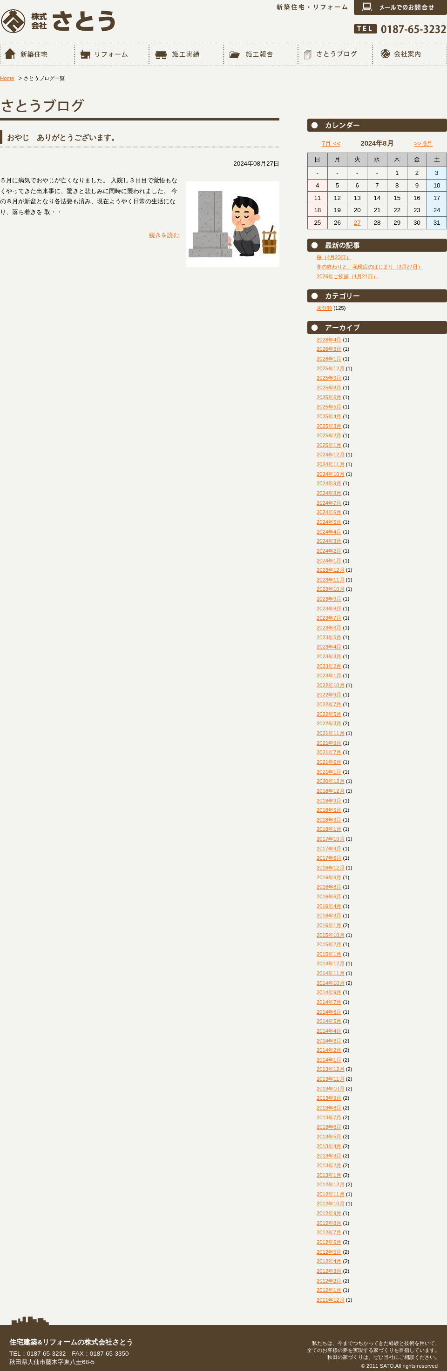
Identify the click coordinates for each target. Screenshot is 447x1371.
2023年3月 (329, 656)
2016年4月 (329, 906)
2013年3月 (329, 1155)
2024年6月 (329, 512)
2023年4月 (329, 646)
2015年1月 (329, 954)
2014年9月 (329, 992)
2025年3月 (329, 426)
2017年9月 (329, 848)
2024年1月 (329, 560)
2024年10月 (331, 474)
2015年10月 (331, 935)
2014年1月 (329, 1060)
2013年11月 (331, 1079)
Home (7, 78)
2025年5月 (329, 406)
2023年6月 (329, 627)
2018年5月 (329, 810)
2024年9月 (329, 483)
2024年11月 (331, 464)
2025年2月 (329, 435)
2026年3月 (329, 349)
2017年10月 (331, 839)
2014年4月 (329, 1031)
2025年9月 (329, 378)
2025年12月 (331, 368)
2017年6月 (329, 858)
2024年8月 (329, 493)
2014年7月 (329, 1002)
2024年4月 (329, 532)
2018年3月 (329, 820)
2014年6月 (329, 1012)
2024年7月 (329, 503)
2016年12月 (331, 867)
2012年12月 (331, 1184)
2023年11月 (331, 579)
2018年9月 (329, 800)
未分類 (324, 308)
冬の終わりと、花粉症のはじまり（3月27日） (370, 266)
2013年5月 (329, 1136)
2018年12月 (331, 791)
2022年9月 (329, 694)
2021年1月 (329, 772)
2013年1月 (329, 1175)
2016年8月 (329, 886)
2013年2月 (329, 1165)
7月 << (331, 143)
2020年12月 (331, 781)
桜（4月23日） (334, 257)
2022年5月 (329, 714)
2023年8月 (329, 608)
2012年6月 (329, 1242)
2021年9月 (329, 743)
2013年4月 (329, 1146)
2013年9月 (329, 1098)
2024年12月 (331, 454)
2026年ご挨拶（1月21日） (347, 276)
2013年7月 (329, 1117)
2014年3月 (329, 1040)
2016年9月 (329, 877)
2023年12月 (331, 570)
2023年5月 (329, 637)
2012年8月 (329, 1223)
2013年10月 (331, 1088)
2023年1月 (329, 675)
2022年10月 (331, 685)
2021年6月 (329, 762)
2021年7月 (329, 752)
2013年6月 (329, 1127)
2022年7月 (329, 704)
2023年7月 (329, 618)
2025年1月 (329, 445)
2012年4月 (329, 1261)
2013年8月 (329, 1107)
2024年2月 (329, 551)
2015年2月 (329, 944)
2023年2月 (329, 666)
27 (357, 222)
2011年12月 (331, 1300)
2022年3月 (329, 723)
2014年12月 (331, 963)
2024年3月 (329, 541)
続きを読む (164, 235)
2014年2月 (329, 1050)
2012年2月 (329, 1281)
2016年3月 (329, 915)
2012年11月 (331, 1194)
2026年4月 (329, 339)
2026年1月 (329, 358)
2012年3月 (329, 1271)
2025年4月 (329, 416)
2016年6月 (329, 896)
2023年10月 (331, 589)
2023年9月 (329, 599)
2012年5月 (329, 1252)
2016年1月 (329, 925)
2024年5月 (329, 522)
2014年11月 (331, 973)
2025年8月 (329, 387)
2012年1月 (329, 1290)
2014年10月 (331, 983)
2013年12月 (331, 1069)
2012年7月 (329, 1232)
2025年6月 (329, 397)
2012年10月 (331, 1203)
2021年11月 (331, 733)
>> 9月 (423, 143)
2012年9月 (329, 1213)
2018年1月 (329, 829)
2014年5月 (329, 1021)
